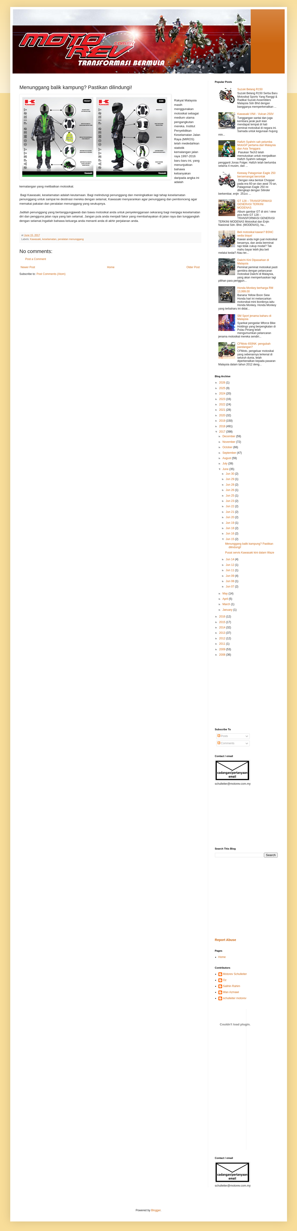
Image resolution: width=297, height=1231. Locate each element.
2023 (222, 399)
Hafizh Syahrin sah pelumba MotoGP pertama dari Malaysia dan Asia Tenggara (256, 145)
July (225, 463)
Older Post (193, 267)
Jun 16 (230, 533)
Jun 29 (230, 479)
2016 (222, 616)
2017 (222, 431)
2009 (222, 649)
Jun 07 (230, 586)
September (229, 452)
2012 (222, 638)
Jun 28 (230, 484)
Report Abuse (225, 940)
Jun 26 (230, 490)
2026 (222, 382)
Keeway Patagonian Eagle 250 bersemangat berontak (256, 174)
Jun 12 (230, 565)
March (226, 604)
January (227, 609)
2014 (222, 627)
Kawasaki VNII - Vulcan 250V (255, 114)
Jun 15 (230, 539)
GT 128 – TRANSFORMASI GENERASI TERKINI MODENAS (254, 204)
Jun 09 (230, 575)
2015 (222, 622)
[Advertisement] (229, 692)
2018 (222, 426)
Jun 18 (230, 528)
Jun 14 (230, 559)
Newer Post (28, 267)
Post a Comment (35, 259)
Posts (222, 736)
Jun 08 (230, 581)
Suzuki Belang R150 (250, 89)
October (227, 447)
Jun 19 (230, 522)
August (227, 458)
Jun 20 (230, 517)
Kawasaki (35, 239)
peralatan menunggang (71, 239)
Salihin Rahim (231, 986)
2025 (222, 388)
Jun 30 (230, 473)
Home (110, 267)
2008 (222, 654)
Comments (225, 743)
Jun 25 (230, 495)
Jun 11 (230, 570)
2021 (222, 409)
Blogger (156, 1210)
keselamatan (49, 239)
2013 (222, 632)
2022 (222, 404)
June (225, 469)
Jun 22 (230, 506)
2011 (222, 643)
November (229, 442)
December (229, 436)
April (225, 598)
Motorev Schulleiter (235, 974)
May (225, 593)
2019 (222, 420)
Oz (225, 980)
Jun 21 (230, 512)
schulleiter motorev (235, 998)
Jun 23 (230, 501)
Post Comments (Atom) (51, 274)
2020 (222, 415)
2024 (222, 393)
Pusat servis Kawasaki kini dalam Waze (249, 552)
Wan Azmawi (231, 992)
